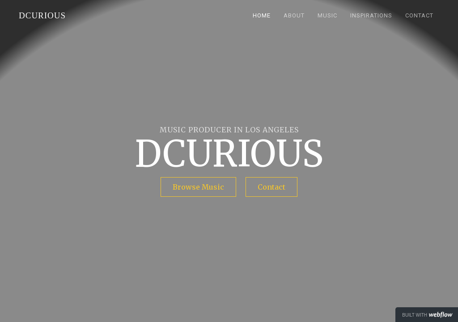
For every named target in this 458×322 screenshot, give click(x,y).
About (294, 15)
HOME (262, 15)
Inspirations (371, 15)
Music (327, 15)
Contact (419, 15)
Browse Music (198, 186)
